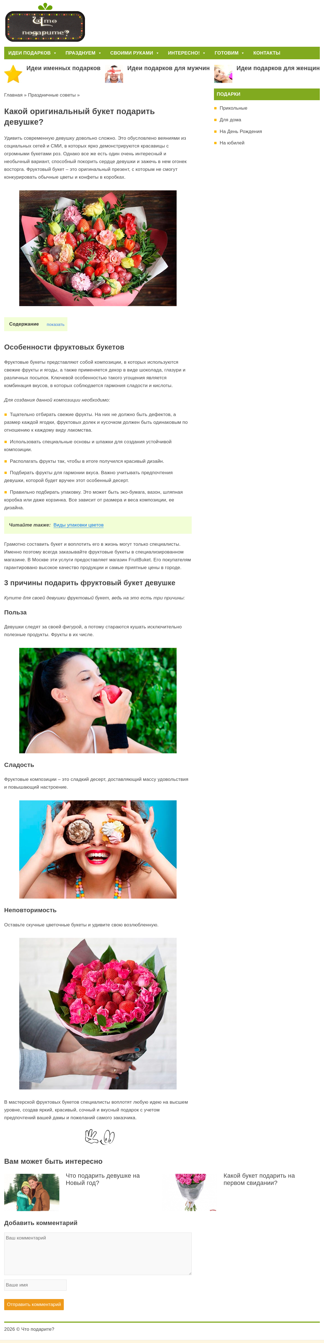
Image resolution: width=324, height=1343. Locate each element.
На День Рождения (241, 131)
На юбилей (232, 143)
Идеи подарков (32, 53)
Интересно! (187, 53)
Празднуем (83, 53)
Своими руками (135, 53)
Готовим (230, 53)
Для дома (230, 119)
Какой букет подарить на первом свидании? (259, 1179)
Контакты (267, 53)
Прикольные (233, 108)
